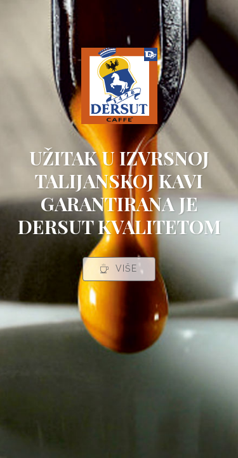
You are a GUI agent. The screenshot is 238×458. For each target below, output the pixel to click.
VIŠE (118, 268)
